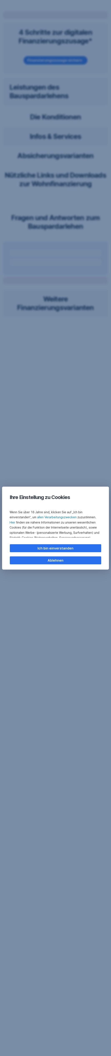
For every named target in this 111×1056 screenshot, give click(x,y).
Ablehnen (55, 560)
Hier (12, 522)
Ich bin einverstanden (55, 548)
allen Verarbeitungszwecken (57, 517)
